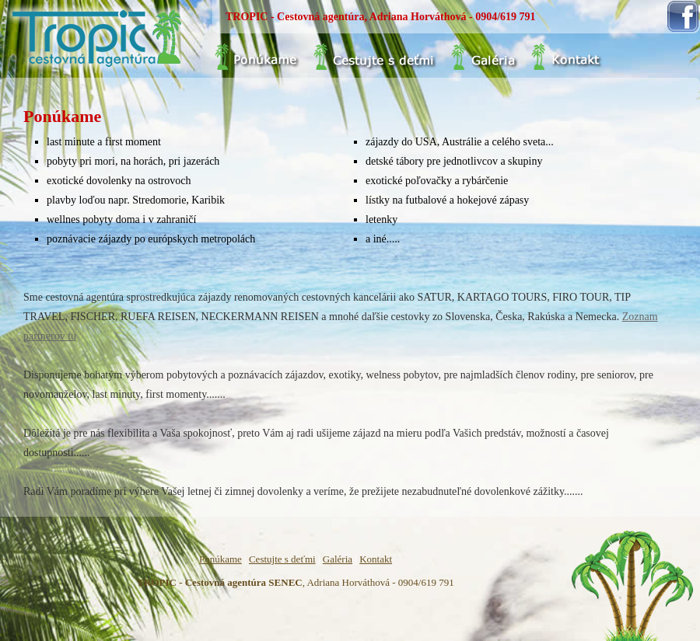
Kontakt (375, 559)
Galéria (337, 559)
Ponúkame (220, 559)
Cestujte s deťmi (282, 559)
